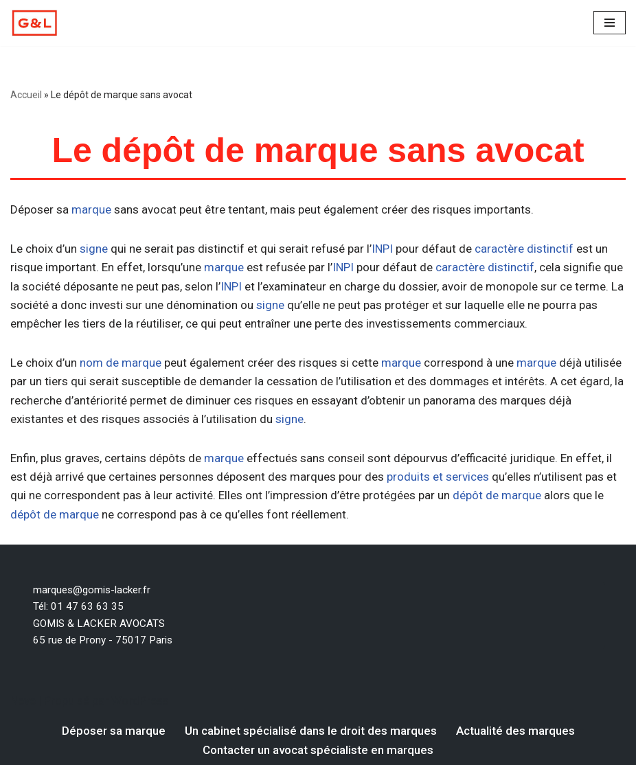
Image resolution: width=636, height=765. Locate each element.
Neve (23, 700)
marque (91, 209)
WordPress (140, 700)
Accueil (26, 94)
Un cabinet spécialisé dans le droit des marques (311, 731)
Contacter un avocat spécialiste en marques (318, 750)
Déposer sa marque (114, 731)
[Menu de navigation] (609, 22)
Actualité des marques (515, 731)
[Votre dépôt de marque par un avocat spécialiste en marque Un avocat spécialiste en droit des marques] (34, 23)
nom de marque (120, 362)
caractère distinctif (524, 248)
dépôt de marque (497, 495)
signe (94, 248)
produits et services (438, 476)
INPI (382, 248)
